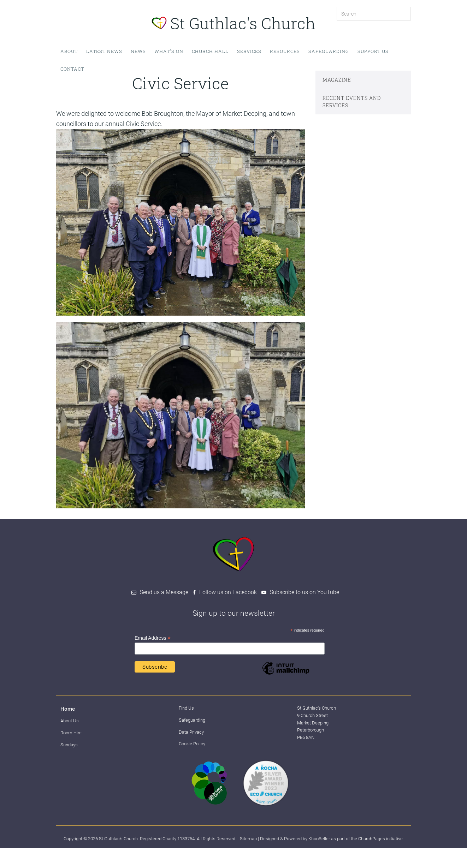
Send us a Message (164, 592)
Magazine (337, 79)
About (69, 51)
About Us (69, 720)
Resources (285, 51)
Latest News (104, 51)
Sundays (69, 744)
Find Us (186, 708)
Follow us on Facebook (228, 592)
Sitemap (248, 838)
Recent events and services (352, 102)
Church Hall (210, 51)
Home (67, 709)
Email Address (153, 638)
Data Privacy (191, 732)
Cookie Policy (192, 743)
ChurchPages (371, 838)
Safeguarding (328, 51)
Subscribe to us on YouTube (304, 592)
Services (249, 51)
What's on (168, 51)
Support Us (373, 51)
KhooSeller (319, 838)
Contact (72, 69)
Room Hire (71, 732)
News (138, 51)
